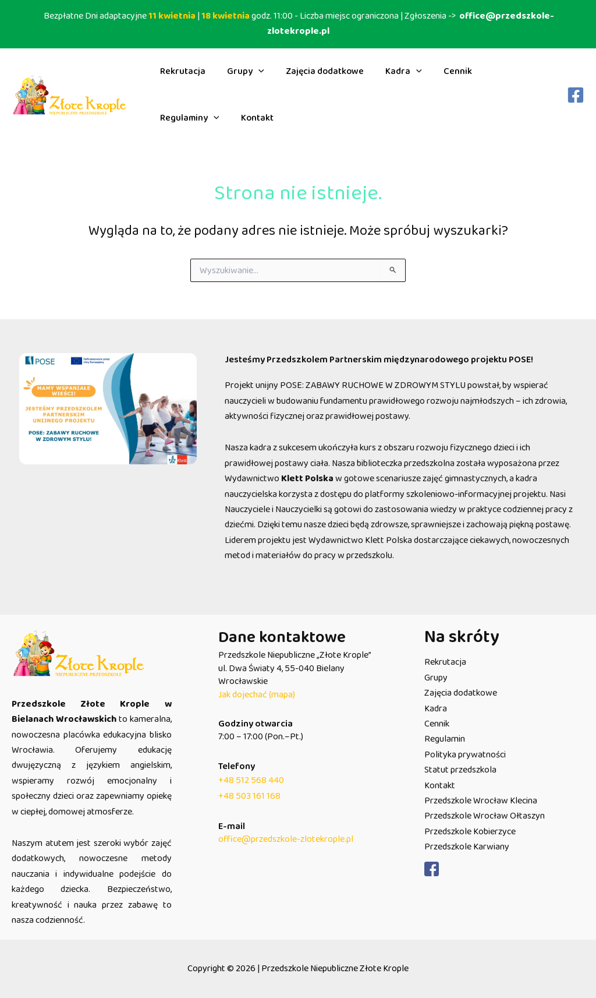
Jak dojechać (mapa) (256, 694)
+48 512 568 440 (251, 780)
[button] (254, 71)
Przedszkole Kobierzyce (470, 831)
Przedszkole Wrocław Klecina (480, 801)
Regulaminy (506, 71)
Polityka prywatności (465, 754)
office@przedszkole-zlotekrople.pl (285, 839)
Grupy (241, 71)
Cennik (444, 71)
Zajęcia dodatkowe (317, 71)
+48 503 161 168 (249, 796)
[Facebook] (575, 95)
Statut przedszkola (460, 770)
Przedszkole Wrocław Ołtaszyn (484, 816)
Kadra (393, 71)
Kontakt (174, 118)
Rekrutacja (181, 71)
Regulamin (444, 739)
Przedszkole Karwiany (466, 847)
